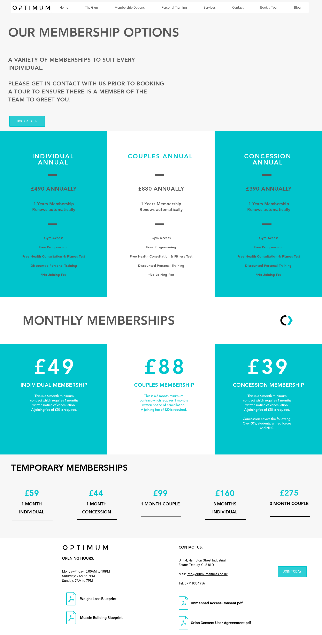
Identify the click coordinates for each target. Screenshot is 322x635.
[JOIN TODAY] (292, 571)
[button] (129, 7)
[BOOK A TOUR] (27, 121)
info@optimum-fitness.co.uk (207, 574)
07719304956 (195, 583)
